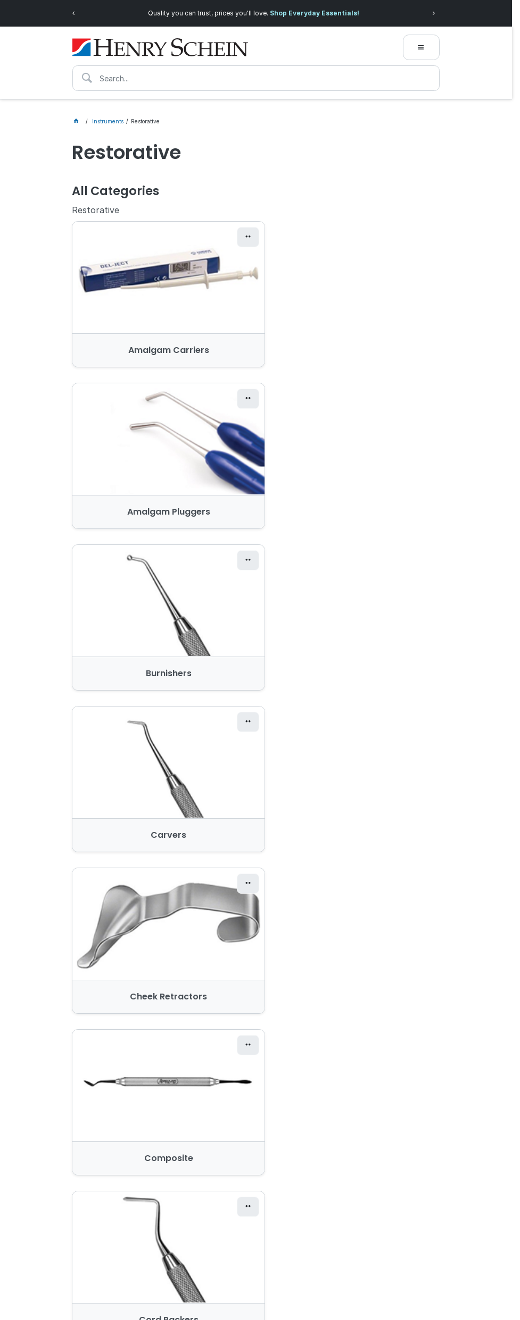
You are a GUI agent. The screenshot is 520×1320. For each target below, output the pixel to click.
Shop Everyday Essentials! (314, 13)
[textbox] (256, 78)
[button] (231, 237)
